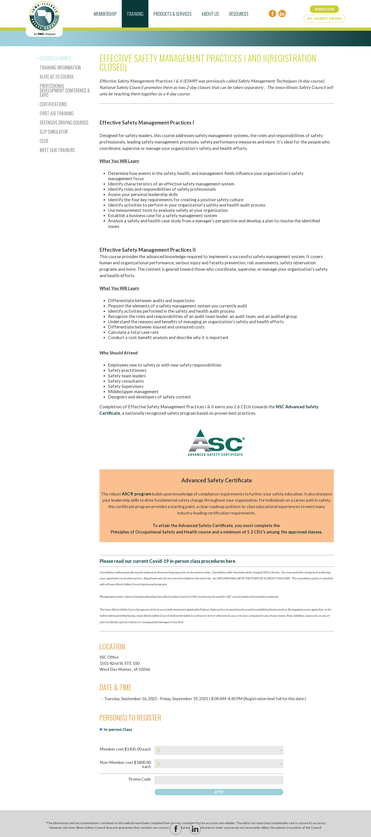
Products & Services (172, 13)
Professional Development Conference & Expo (65, 90)
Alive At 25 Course (57, 76)
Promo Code (140, 779)
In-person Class (118, 729)
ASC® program (136, 493)
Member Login (324, 9)
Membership (105, 13)
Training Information (60, 67)
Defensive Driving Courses (64, 122)
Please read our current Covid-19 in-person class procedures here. (167, 561)
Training (135, 13)
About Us (210, 13)
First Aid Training (57, 113)
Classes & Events (55, 58)
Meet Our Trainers (57, 149)
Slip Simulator (54, 131)
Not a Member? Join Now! (324, 18)
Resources (238, 13)
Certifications (53, 104)
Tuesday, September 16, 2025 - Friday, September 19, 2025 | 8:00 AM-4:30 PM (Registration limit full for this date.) (205, 698)
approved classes (305, 531)
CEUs (44, 140)
